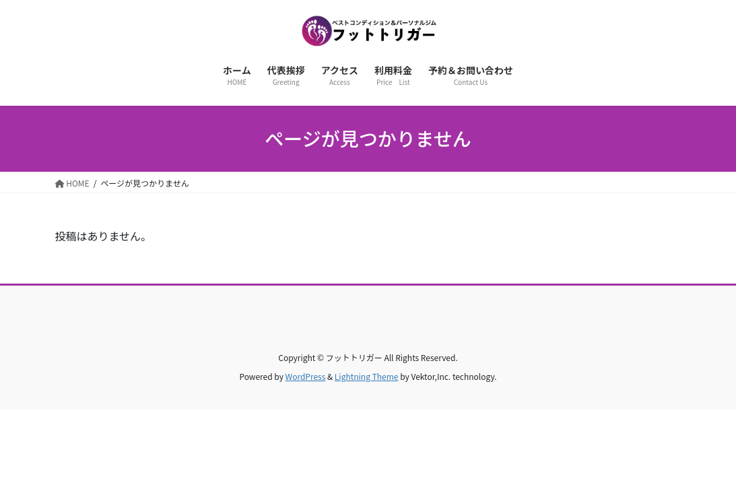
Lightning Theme (367, 376)
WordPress (306, 376)
